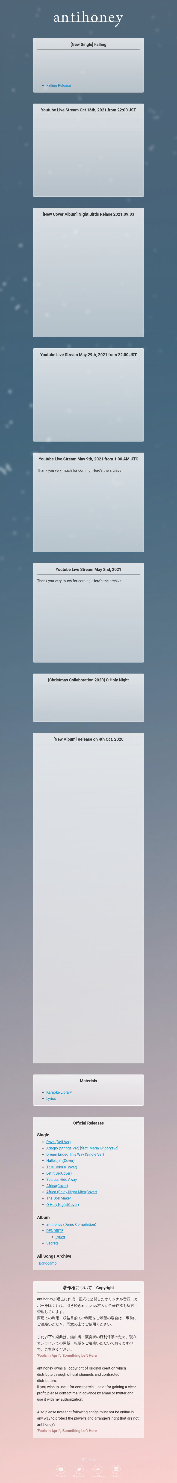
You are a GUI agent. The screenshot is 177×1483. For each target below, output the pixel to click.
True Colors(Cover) (61, 1167)
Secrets (52, 1243)
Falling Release (58, 85)
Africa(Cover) (57, 1186)
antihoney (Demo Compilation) (71, 1224)
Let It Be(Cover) (59, 1173)
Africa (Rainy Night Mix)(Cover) (71, 1192)
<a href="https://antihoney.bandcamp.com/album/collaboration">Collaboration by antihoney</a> (88, 702)
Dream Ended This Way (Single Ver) (75, 1154)
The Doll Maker (58, 1198)
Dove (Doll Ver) (58, 1142)
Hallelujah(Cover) (60, 1160)
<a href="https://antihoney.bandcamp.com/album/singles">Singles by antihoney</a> (88, 67)
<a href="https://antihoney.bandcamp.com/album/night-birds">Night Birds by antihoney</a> (88, 277)
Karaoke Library (59, 1092)
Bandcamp (48, 1263)
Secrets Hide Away (61, 1179)
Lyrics (51, 1098)
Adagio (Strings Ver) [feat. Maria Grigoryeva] (82, 1148)
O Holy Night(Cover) (62, 1205)
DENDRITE (54, 1231)
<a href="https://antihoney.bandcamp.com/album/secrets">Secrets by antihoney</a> (88, 832)
